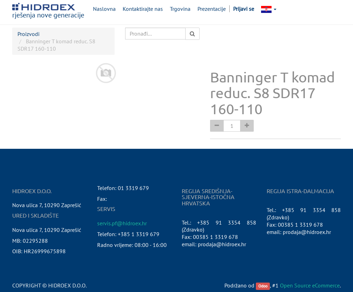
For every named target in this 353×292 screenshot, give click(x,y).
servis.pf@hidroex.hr (122, 223)
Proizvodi (28, 33)
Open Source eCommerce (310, 285)
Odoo (262, 286)
